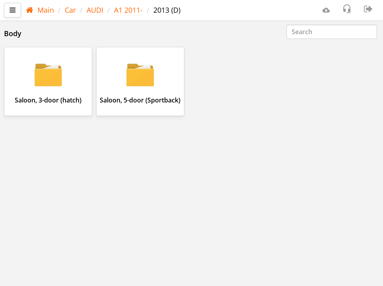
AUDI (95, 10)
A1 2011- (128, 10)
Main (40, 10)
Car (70, 10)
